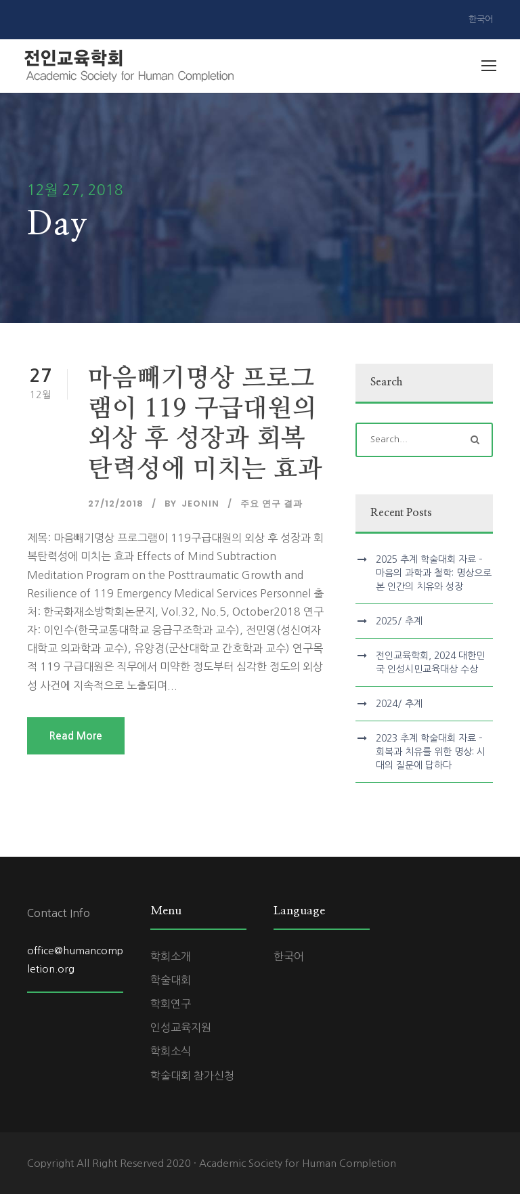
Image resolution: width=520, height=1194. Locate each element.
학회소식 (170, 1051)
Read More (75, 736)
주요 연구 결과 (271, 503)
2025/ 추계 (399, 621)
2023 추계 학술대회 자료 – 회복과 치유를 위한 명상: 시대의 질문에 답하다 (430, 751)
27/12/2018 (116, 503)
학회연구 (170, 1003)
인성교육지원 (180, 1027)
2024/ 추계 (399, 703)
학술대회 (170, 980)
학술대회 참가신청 (192, 1075)
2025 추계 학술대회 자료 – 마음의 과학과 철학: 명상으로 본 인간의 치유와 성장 (434, 573)
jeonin (200, 503)
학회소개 (170, 956)
